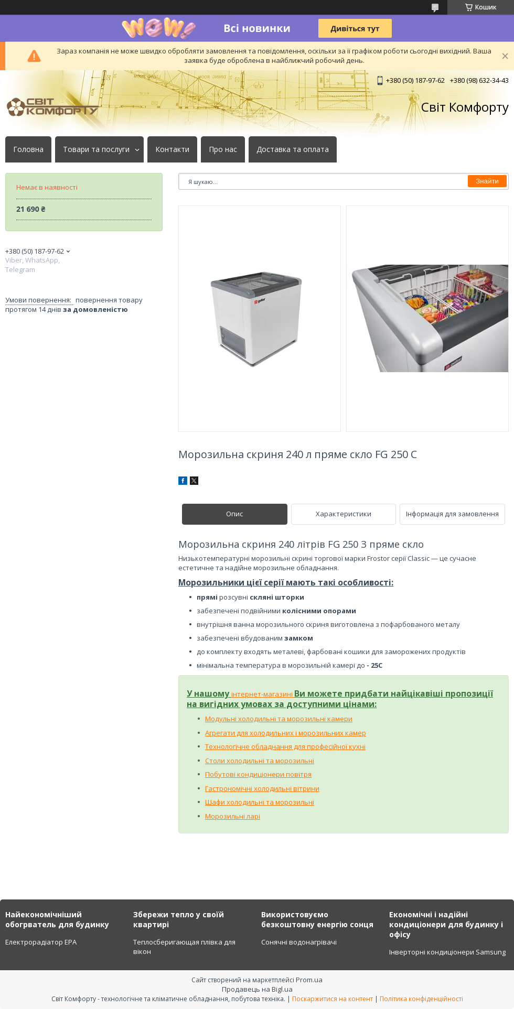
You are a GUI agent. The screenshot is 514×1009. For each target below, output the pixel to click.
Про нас (223, 149)
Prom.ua (309, 979)
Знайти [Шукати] (487, 181)
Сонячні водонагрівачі (299, 942)
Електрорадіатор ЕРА (41, 942)
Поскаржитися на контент (332, 998)
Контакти (172, 149)
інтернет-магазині (262, 694)
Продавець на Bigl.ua (257, 989)
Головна (28, 149)
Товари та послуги (96, 149)
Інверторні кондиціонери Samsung (447, 952)
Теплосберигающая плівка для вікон (184, 946)
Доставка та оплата (292, 149)
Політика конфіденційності (421, 998)
